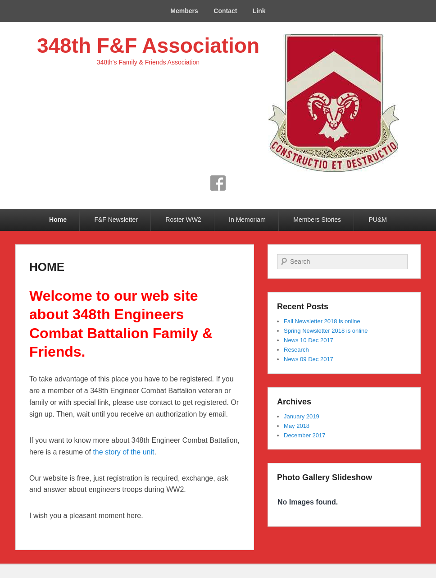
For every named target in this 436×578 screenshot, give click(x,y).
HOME (46, 267)
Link (259, 10)
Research (296, 349)
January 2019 (301, 416)
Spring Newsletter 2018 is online (326, 330)
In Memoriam (247, 219)
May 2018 (296, 425)
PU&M (378, 219)
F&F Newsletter (115, 219)
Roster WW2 (183, 219)
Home (58, 219)
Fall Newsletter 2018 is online (322, 321)
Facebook (218, 183)
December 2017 (305, 435)
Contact (225, 10)
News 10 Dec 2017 (308, 340)
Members (184, 10)
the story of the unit (123, 452)
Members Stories (317, 219)
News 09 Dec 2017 (308, 359)
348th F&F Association (148, 45)
